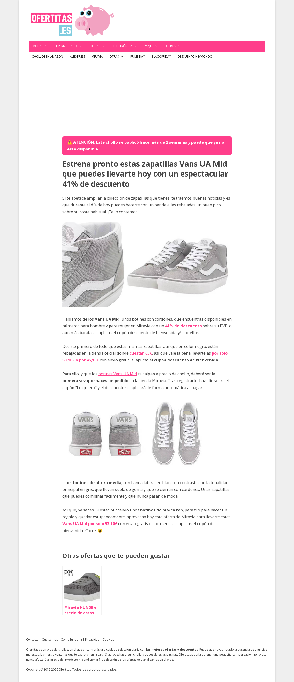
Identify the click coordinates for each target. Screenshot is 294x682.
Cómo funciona (71, 639)
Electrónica (127, 46)
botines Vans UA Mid (117, 373)
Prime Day (137, 56)
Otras (118, 56)
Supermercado (70, 46)
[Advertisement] (147, 98)
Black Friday (161, 56)
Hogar (99, 46)
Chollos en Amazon (47, 56)
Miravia (97, 56)
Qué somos (50, 639)
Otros (175, 46)
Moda (42, 46)
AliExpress (77, 56)
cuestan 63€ (141, 353)
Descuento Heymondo (195, 56)
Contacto (32, 639)
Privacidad (92, 639)
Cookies (108, 639)
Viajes (153, 46)
